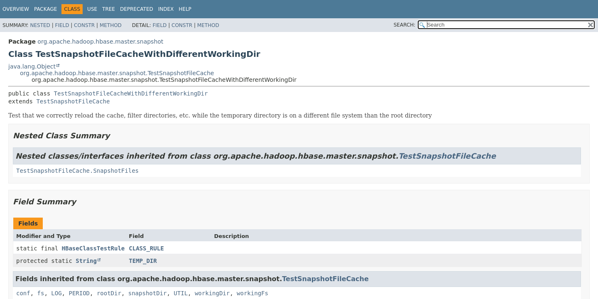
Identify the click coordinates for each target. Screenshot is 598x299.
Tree (108, 9)
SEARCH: (405, 25)
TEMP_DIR (143, 260)
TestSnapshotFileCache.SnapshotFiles (77, 170)
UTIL (181, 293)
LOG (56, 293)
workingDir (212, 293)
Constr (84, 25)
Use (92, 9)
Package (45, 9)
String (86, 260)
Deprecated (136, 9)
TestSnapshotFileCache (73, 101)
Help (185, 9)
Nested (40, 25)
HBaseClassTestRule (93, 248)
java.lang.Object (32, 66)
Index (166, 9)
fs (40, 293)
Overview (15, 9)
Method (111, 25)
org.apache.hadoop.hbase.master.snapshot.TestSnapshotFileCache (117, 73)
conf (23, 293)
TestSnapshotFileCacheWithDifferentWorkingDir (131, 93)
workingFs (252, 293)
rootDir (109, 293)
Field (62, 25)
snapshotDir (147, 293)
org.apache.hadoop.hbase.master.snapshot (100, 41)
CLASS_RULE (146, 248)
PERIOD (79, 293)
